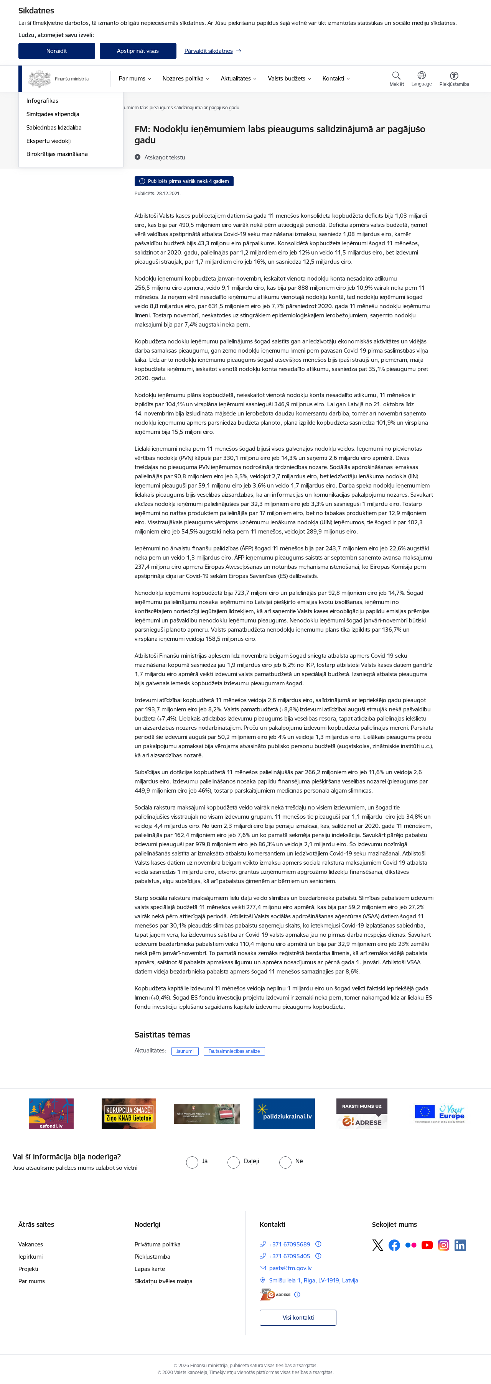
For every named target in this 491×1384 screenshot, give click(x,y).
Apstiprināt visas (138, 50)
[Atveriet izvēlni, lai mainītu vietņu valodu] (422, 80)
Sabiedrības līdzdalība (54, 209)
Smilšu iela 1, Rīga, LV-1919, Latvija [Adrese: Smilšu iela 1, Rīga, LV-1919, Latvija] (313, 1280)
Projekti (28, 1268)
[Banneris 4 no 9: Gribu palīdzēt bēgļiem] (284, 1113)
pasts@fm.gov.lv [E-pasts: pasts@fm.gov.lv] (290, 1268)
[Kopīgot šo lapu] (454, 145)
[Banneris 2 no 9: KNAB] (129, 1113)
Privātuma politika (158, 1244)
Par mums (31, 1281)
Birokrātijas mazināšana (57, 236)
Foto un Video (44, 169)
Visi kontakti (298, 1317)
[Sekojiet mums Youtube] (427, 1244)
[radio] (197, 1161)
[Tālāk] (455, 1114)
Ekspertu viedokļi (48, 223)
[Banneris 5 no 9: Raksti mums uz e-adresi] (361, 1113)
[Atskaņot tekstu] (165, 157)
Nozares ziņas (44, 156)
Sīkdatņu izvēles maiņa (164, 1281)
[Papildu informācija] (318, 1244)
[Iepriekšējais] (36, 1114)
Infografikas (42, 182)
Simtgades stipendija (52, 196)
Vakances (30, 1244)
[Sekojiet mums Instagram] (444, 1245)
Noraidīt (56, 50)
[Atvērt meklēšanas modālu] (397, 80)
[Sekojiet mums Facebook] (394, 1245)
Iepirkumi (30, 1256)
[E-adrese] (275, 1294)
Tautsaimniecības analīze (234, 1051)
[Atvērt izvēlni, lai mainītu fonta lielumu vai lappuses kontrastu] (454, 80)
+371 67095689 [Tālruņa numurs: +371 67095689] (289, 1244)
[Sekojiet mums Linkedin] (460, 1245)
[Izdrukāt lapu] (454, 126)
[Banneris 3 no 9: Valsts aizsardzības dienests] (207, 1113)
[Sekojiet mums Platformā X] (378, 1245)
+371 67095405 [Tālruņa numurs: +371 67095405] (289, 1256)
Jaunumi (37, 142)
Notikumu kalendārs (52, 129)
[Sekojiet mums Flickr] (411, 1244)
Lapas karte (150, 1268)
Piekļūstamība (152, 1256)
